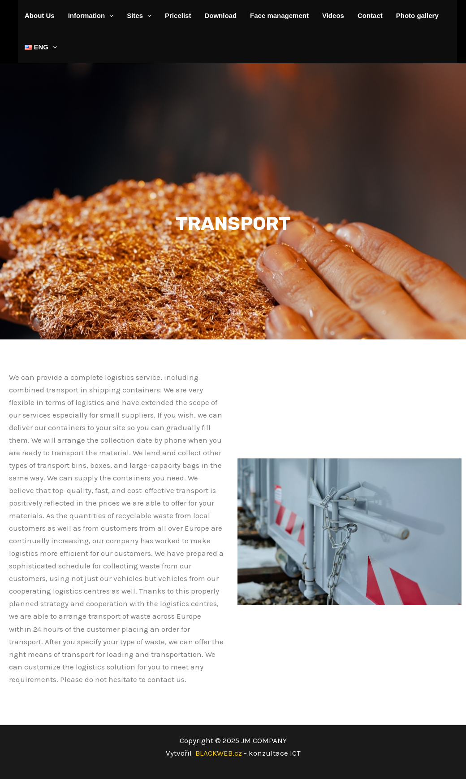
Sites (139, 15)
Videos (333, 15)
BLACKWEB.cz (248, 752)
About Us (40, 15)
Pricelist (178, 15)
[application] (109, 15)
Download (220, 15)
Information (91, 15)
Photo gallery (417, 15)
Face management (279, 15)
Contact (370, 15)
